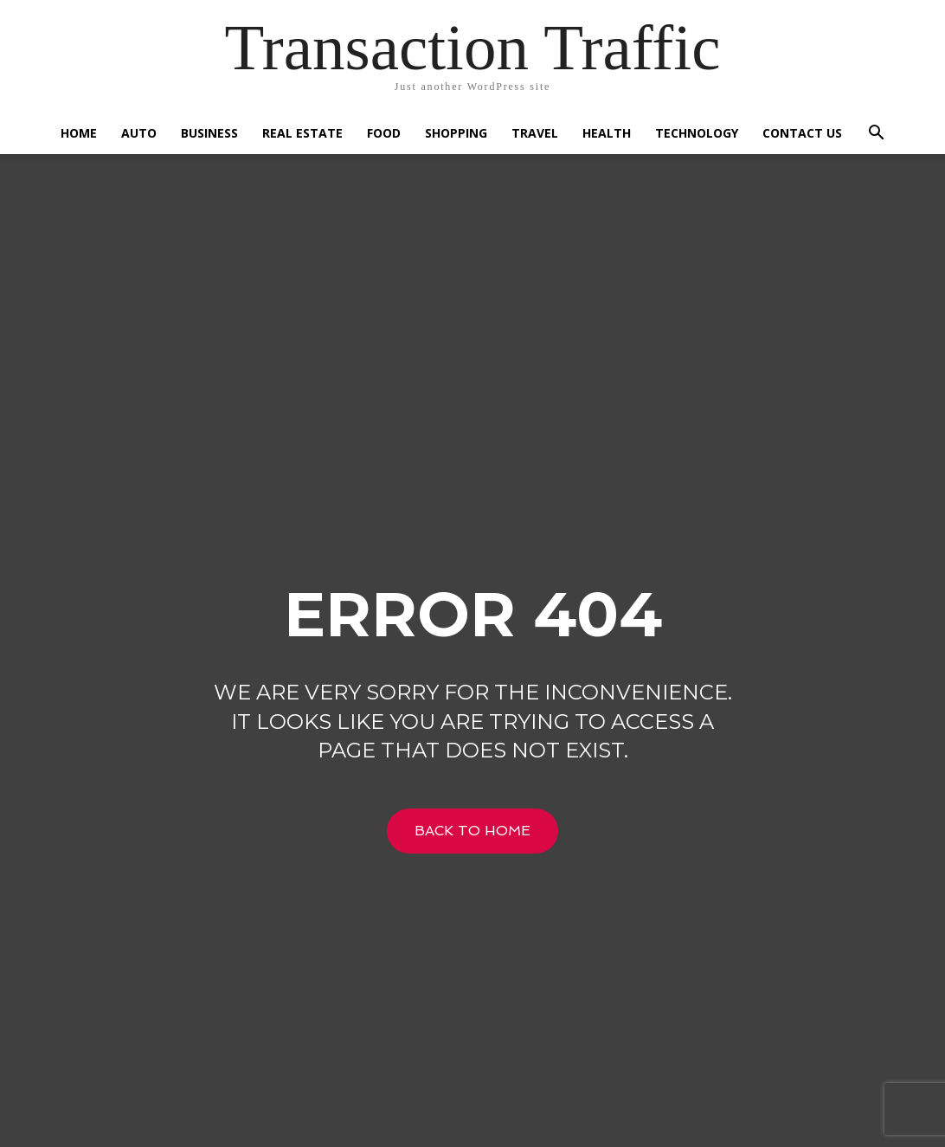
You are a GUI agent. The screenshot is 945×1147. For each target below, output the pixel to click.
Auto (139, 133)
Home (79, 133)
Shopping (456, 133)
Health (606, 133)
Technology (696, 133)
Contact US (802, 133)
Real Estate (302, 133)
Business (209, 133)
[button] (876, 134)
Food (384, 133)
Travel (534, 133)
